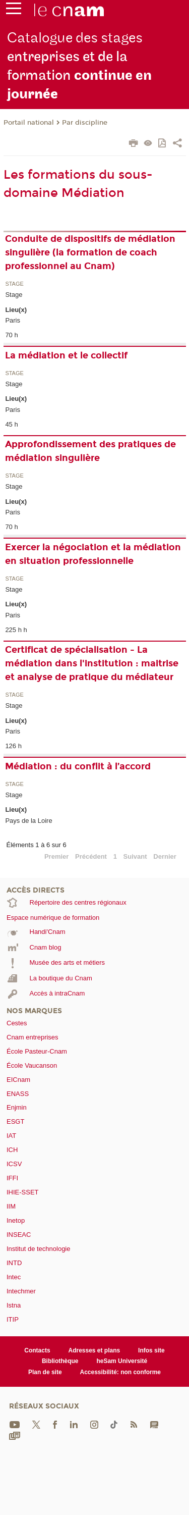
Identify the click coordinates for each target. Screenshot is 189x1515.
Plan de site (45, 1372)
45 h (11, 424)
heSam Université (121, 1361)
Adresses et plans (94, 1350)
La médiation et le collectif (66, 355)
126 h (13, 746)
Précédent (91, 856)
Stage (14, 284)
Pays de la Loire (28, 820)
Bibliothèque (60, 1361)
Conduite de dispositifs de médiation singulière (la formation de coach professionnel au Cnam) (90, 252)
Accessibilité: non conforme (120, 1372)
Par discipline (84, 123)
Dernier (164, 856)
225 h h (16, 630)
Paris (12, 320)
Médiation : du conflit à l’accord (78, 766)
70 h (11, 335)
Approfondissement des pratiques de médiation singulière (90, 451)
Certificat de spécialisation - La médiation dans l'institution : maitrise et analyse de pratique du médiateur (91, 663)
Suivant (135, 856)
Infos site (151, 1350)
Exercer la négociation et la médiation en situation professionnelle (93, 554)
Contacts (37, 1350)
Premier (56, 856)
